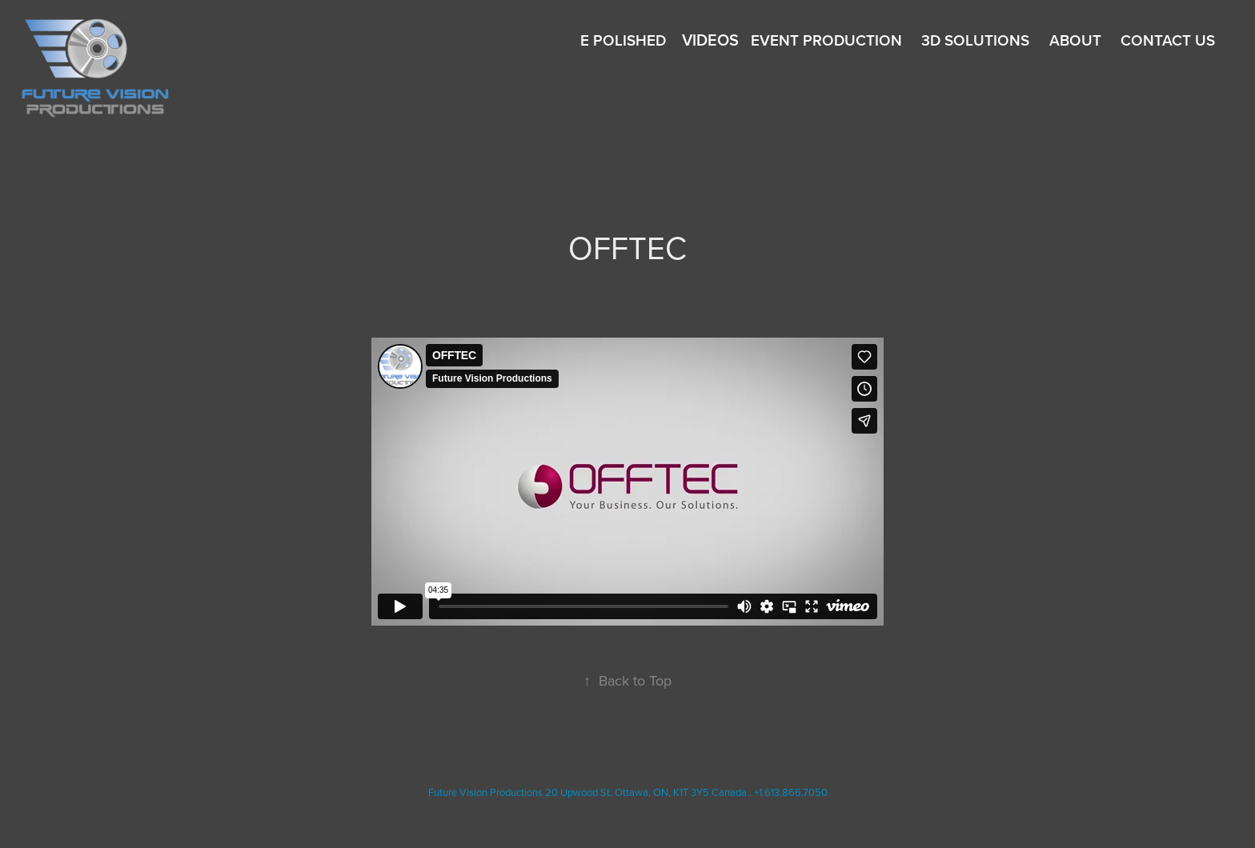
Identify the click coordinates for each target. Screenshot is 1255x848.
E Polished (623, 40)
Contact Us (1168, 40)
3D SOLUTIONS (975, 40)
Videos (710, 39)
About (1075, 40)
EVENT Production (826, 40)
